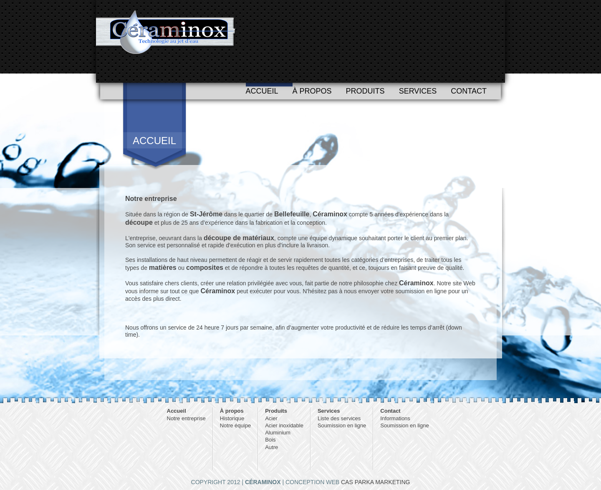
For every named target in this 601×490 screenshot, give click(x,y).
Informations (395, 418)
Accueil (262, 91)
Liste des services (339, 418)
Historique (232, 418)
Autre (271, 447)
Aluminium (277, 432)
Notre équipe (235, 425)
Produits (365, 91)
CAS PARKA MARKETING (375, 482)
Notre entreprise (186, 418)
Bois (270, 440)
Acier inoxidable (284, 425)
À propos (312, 91)
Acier (271, 418)
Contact (469, 91)
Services (418, 91)
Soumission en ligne (342, 425)
